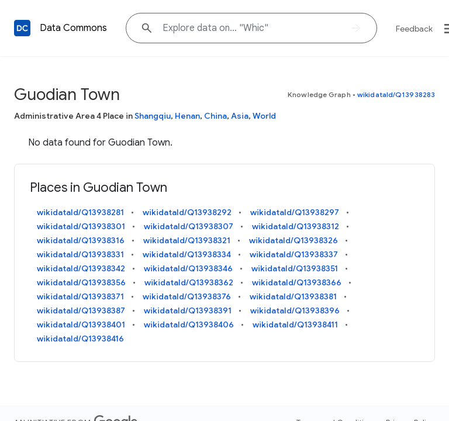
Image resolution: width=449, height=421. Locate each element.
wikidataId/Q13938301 (81, 226)
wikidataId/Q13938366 (296, 282)
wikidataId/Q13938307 (188, 226)
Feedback (414, 28)
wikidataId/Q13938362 (188, 282)
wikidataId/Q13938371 (80, 296)
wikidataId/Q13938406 (189, 324)
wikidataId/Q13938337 (294, 254)
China (215, 116)
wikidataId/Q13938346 (188, 268)
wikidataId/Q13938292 (187, 212)
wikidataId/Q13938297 (294, 212)
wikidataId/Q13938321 (186, 240)
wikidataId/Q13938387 (81, 310)
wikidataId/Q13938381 (293, 296)
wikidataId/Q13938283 (396, 94)
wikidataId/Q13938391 (188, 310)
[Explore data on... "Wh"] (251, 28)
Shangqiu (152, 116)
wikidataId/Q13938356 (81, 282)
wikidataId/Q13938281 (80, 212)
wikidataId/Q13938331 (80, 254)
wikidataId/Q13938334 (187, 254)
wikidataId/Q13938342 (81, 268)
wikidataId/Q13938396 (295, 310)
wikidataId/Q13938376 (187, 296)
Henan (187, 116)
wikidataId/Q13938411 (295, 324)
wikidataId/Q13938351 (294, 268)
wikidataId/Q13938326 (293, 240)
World (264, 116)
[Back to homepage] (22, 28)
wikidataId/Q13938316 (81, 240)
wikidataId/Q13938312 (295, 226)
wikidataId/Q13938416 (80, 338)
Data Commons (73, 28)
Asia (239, 116)
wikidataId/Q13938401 (81, 324)
